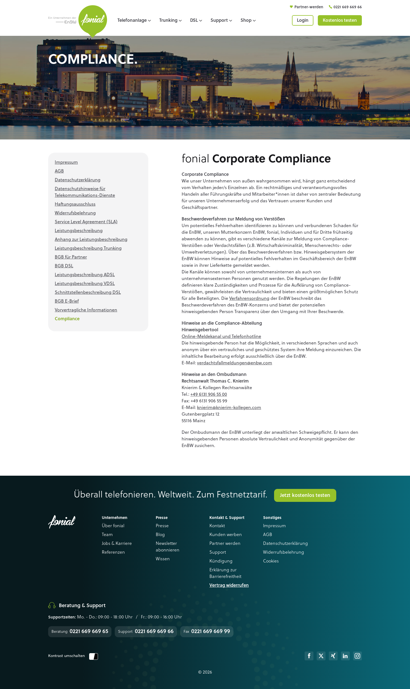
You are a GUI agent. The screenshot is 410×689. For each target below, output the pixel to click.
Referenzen (113, 552)
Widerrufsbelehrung (283, 552)
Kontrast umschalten (73, 656)
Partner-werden (309, 7)
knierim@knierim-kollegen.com (229, 408)
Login (302, 20)
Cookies (271, 561)
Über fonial (113, 526)
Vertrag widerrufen (229, 585)
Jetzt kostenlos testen (305, 495)
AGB (267, 535)
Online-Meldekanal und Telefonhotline (221, 337)
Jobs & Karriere (117, 544)
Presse (162, 526)
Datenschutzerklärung (285, 544)
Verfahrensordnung (249, 299)
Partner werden (224, 544)
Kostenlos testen (340, 20)
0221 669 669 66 (348, 7)
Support (217, 552)
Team (107, 535)
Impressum (274, 526)
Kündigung (221, 561)
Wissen (163, 559)
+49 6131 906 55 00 (208, 394)
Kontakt (217, 526)
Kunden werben (225, 535)
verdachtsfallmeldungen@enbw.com (234, 363)
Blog (160, 535)
